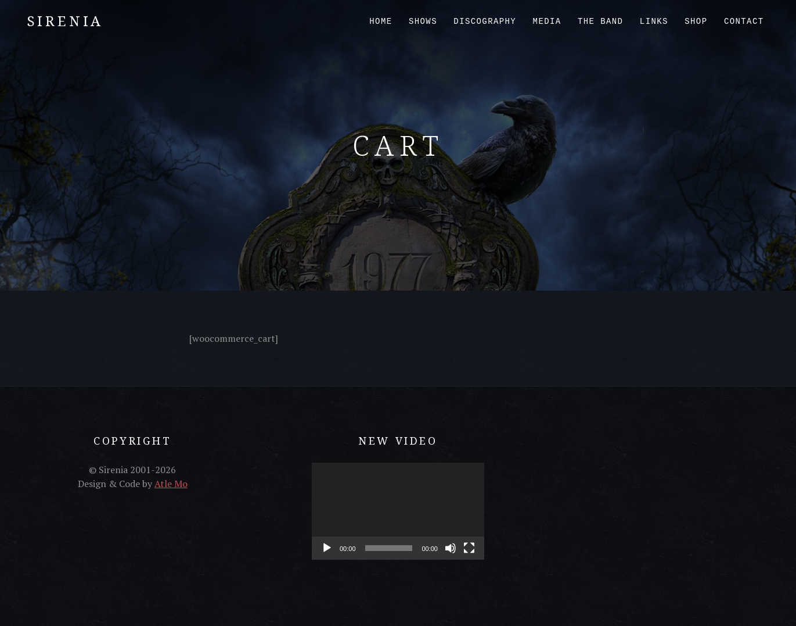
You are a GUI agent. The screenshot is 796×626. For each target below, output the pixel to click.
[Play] (327, 548)
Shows (423, 21)
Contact (744, 21)
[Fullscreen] (469, 548)
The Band (600, 21)
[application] (398, 511)
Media (547, 21)
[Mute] (450, 548)
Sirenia (65, 20)
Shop (696, 21)
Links (654, 21)
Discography (484, 21)
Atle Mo (171, 483)
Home (380, 21)
